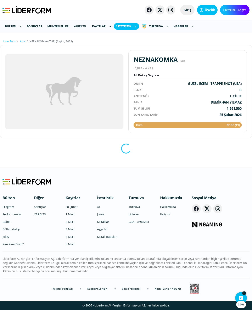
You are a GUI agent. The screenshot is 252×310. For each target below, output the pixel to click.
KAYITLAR (101, 26)
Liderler (134, 214)
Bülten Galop (11, 229)
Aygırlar (102, 229)
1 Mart (70, 214)
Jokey (5, 237)
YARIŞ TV (80, 26)
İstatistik (105, 197)
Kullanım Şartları (97, 288)
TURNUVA (155, 26)
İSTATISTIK (126, 26)
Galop (6, 222)
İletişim (165, 214)
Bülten (8, 197)
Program (8, 207)
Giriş (187, 10)
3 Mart (70, 229)
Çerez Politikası (131, 288)
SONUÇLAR (34, 26)
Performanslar (12, 214)
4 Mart (70, 237)
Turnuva (136, 197)
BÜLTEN (13, 26)
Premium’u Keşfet (234, 10)
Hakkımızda (171, 197)
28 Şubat (72, 207)
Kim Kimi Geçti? (13, 244)
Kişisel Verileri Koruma (168, 288)
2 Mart (70, 222)
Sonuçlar (40, 207)
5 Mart (70, 244)
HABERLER (184, 26)
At (98, 207)
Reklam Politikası (62, 288)
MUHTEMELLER (58, 26)
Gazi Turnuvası (139, 222)
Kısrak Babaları (107, 237)
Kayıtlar (73, 197)
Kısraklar (103, 222)
